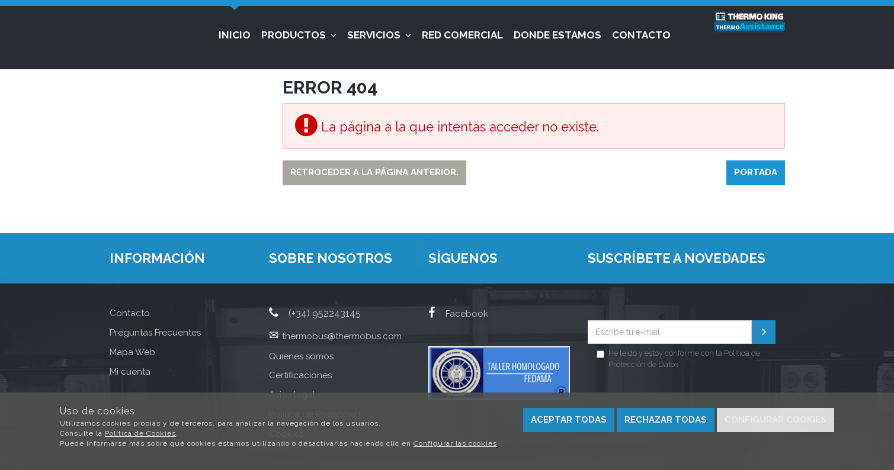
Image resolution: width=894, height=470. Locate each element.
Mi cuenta (130, 371)
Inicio (235, 35)
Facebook (458, 313)
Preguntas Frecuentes (155, 332)
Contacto (641, 35)
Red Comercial (462, 35)
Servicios (379, 35)
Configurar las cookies (455, 443)
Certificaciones (300, 375)
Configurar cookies (775, 419)
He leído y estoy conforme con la (678, 359)
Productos (299, 35)
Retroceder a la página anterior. (374, 172)
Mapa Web (132, 352)
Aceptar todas (569, 419)
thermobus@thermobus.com (342, 336)
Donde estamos (557, 35)
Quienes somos (301, 356)
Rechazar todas (665, 419)
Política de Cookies (140, 433)
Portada (755, 172)
